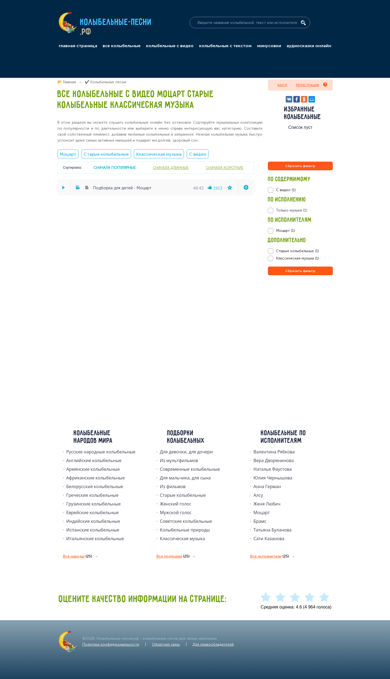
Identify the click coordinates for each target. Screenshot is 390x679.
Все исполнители (269, 556)
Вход (282, 85)
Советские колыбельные (186, 521)
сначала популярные (114, 167)
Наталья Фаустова (272, 469)
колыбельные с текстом (225, 46)
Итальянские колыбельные (95, 539)
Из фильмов (173, 486)
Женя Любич (267, 504)
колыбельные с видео (170, 46)
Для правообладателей (213, 644)
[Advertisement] (300, 335)
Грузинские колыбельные (93, 504)
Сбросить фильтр (300, 166)
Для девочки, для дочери (186, 452)
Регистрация (311, 84)
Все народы (77, 556)
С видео (197, 154)
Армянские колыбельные (93, 469)
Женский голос (175, 504)
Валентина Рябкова (274, 452)
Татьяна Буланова (272, 530)
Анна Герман (267, 486)
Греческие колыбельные (92, 495)
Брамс (259, 521)
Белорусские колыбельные (94, 486)
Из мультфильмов (179, 460)
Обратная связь (166, 644)
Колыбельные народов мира (93, 437)
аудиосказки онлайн (309, 46)
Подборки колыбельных (186, 437)
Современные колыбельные (190, 469)
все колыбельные (122, 46)
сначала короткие (224, 167)
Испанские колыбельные (92, 530)
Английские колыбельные (94, 460)
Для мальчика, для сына (185, 478)
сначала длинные (170, 167)
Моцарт (68, 154)
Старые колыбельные (106, 154)
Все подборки (173, 556)
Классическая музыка (158, 154)
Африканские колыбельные (95, 478)
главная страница (78, 46)
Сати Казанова (268, 539)
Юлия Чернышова (272, 478)
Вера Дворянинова (273, 460)
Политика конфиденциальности (110, 644)
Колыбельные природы (185, 530)
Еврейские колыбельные (92, 512)
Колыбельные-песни (116, 22)
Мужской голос (175, 512)
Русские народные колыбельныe (101, 452)
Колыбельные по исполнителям (283, 437)
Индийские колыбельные (93, 521)
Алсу (258, 495)
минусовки (269, 46)
